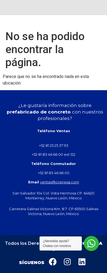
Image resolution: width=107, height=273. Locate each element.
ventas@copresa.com (59, 182)
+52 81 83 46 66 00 (53, 173)
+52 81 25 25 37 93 (53, 145)
